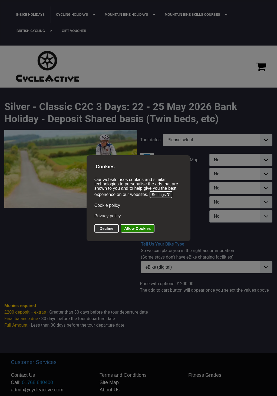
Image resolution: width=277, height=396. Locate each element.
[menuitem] (30, 15)
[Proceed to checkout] (261, 66)
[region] (138, 67)
